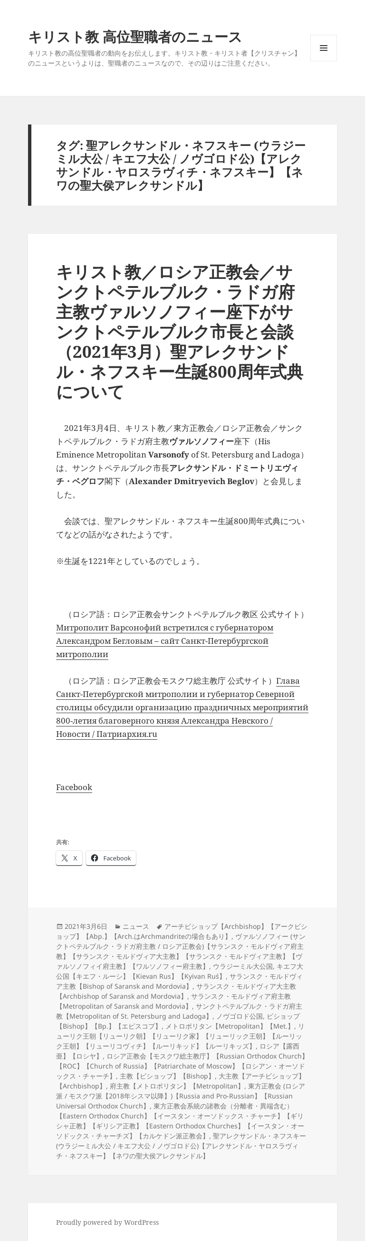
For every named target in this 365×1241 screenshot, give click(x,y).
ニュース (136, 926)
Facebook (74, 787)
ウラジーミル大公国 (243, 966)
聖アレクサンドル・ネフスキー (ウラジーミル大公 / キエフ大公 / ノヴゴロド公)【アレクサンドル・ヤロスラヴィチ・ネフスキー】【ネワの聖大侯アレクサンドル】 (181, 1145)
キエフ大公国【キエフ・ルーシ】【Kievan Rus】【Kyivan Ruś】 (179, 971)
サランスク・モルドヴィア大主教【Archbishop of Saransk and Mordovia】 (176, 991)
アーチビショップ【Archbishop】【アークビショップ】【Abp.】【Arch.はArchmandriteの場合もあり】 (181, 931)
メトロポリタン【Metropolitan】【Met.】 (229, 1026)
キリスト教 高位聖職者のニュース (135, 36)
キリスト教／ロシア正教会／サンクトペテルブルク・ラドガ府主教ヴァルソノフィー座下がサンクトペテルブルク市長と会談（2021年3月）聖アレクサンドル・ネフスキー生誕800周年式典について (179, 331)
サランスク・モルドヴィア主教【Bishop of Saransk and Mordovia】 (179, 981)
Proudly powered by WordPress (107, 1222)
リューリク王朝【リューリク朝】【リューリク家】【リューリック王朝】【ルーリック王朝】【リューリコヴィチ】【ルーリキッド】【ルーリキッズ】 (180, 1035)
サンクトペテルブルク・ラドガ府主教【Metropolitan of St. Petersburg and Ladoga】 (179, 1011)
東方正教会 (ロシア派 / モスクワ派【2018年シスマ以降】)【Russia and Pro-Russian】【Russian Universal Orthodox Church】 (180, 1095)
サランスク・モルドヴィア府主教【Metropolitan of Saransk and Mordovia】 (173, 1001)
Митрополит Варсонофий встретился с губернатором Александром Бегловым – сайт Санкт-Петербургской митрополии (164, 640)
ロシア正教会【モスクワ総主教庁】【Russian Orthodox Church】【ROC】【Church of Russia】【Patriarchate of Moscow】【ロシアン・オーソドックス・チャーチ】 (182, 1065)
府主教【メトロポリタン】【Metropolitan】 (177, 1085)
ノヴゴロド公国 (239, 1016)
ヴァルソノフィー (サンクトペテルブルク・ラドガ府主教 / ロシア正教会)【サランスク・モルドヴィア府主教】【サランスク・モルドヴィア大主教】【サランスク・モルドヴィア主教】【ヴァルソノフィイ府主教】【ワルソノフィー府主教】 (181, 951)
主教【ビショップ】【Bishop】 (167, 1075)
